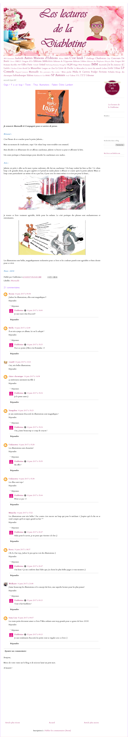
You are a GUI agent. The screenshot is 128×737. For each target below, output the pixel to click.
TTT (82, 75)
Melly (11, 328)
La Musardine (34, 68)
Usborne (90, 75)
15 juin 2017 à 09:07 (25, 617)
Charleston (100, 58)
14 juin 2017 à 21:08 (25, 583)
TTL (78, 75)
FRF (19, 65)
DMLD (18, 61)
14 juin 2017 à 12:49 (22, 328)
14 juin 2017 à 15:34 (35, 393)
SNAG (48, 75)
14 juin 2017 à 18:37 (22, 549)
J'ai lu (110, 64)
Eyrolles (14, 64)
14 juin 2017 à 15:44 (35, 495)
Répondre (13, 300)
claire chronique (16, 376)
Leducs (104, 68)
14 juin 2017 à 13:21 (23, 362)
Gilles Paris (26, 64)
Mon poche (66, 72)
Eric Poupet (116, 61)
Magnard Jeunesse (21, 72)
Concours (115, 58)
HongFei (62, 65)
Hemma (56, 65)
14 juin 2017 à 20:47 (35, 532)
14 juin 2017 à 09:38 (23, 294)
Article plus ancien (91, 722)
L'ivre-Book (22, 68)
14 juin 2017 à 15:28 (26, 444)
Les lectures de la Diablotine (114, 106)
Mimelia (12, 512)
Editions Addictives (43, 61)
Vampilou (13, 410)
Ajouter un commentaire (15, 651)
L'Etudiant (13, 68)
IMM (94, 64)
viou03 (11, 362)
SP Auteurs (58, 75)
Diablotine (19, 310)
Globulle (35, 65)
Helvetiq (49, 65)
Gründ (42, 64)
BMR (66, 58)
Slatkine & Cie (39, 75)
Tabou (72, 75)
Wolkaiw (13, 583)
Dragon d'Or (27, 61)
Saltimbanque (19, 75)
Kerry (11, 549)
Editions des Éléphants (95, 61)
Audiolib (19, 58)
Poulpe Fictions (99, 71)
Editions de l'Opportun (62, 61)
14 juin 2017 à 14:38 (32, 376)
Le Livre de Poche (64, 68)
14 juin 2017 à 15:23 (26, 410)
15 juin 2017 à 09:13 (35, 600)
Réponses (15, 306)
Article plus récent (12, 722)
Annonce (10, 58)
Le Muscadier (79, 68)
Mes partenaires (45, 72)
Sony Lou (13, 617)
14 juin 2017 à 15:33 (35, 344)
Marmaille (34, 71)
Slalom (30, 75)
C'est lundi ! (77, 58)
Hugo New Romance (82, 64)
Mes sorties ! (56, 72)
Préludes (111, 72)
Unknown (13, 444)
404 (5, 58)
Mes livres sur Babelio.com (112, 153)
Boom (11, 294)
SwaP (67, 76)
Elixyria (108, 61)
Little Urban (114, 68)
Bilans (61, 58)
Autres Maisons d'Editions (41, 58)
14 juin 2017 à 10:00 (35, 310)
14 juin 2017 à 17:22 (25, 512)
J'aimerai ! (117, 64)
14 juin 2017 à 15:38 (26, 478)
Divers (12, 61)
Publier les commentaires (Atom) (58, 730)
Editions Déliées (79, 61)
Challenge (90, 58)
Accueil (52, 722)
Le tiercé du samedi (93, 68)
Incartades (103, 64)
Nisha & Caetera (81, 71)
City (108, 58)
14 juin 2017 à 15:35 (35, 461)
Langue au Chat (48, 68)
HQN (70, 64)
